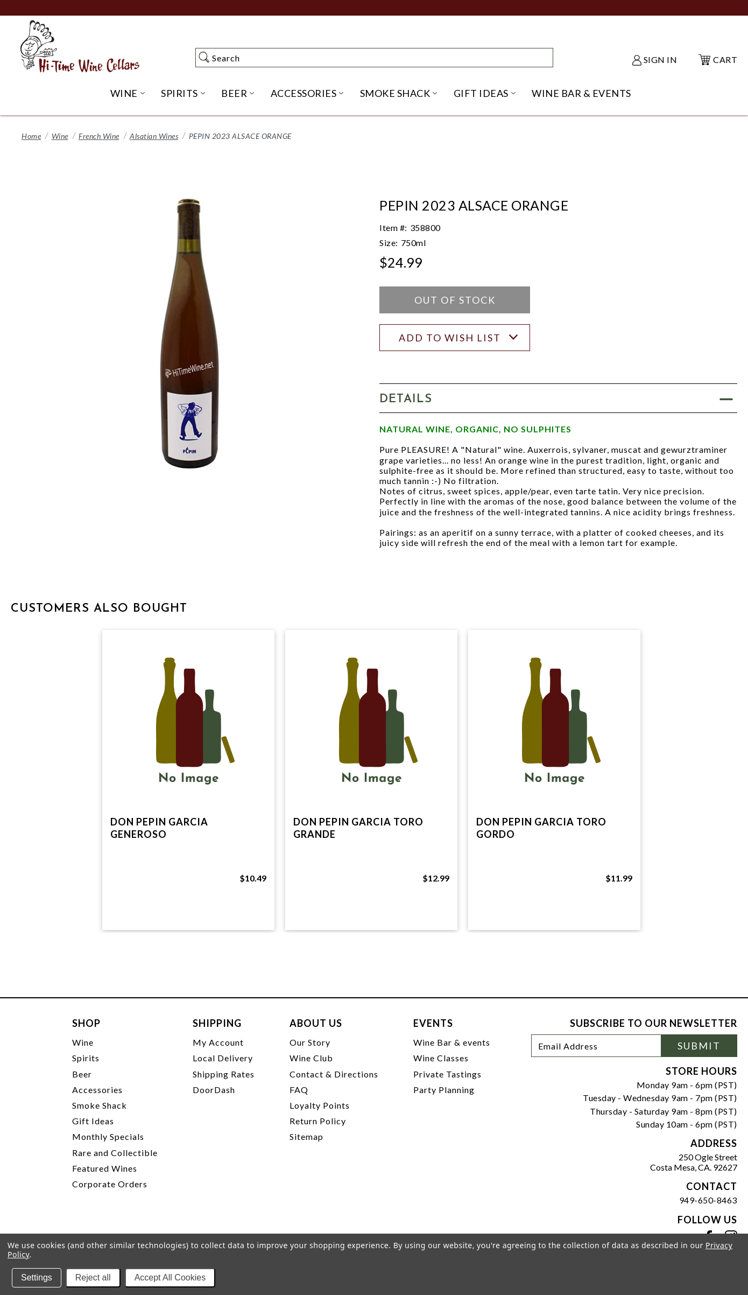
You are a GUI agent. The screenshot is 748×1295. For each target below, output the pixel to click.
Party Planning (444, 1089)
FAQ (299, 1089)
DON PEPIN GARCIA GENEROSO (159, 828)
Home (31, 136)
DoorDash (214, 1089)
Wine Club (311, 1058)
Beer (82, 1074)
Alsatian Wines (154, 136)
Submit (699, 1046)
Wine (60, 136)
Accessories (97, 1089)
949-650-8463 (708, 1200)
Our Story (310, 1042)
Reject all (93, 1277)
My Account (218, 1042)
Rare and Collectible (115, 1152)
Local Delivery (223, 1058)
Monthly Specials (108, 1136)
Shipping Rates (224, 1074)
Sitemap (306, 1136)
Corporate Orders (109, 1184)
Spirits (86, 1058)
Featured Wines (104, 1168)
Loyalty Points (320, 1105)
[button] (558, 398)
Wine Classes (441, 1058)
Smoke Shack (99, 1105)
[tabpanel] (188, 780)
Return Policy (318, 1121)
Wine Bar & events (451, 1042)
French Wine (99, 136)
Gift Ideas (93, 1121)
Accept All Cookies (170, 1277)
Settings (36, 1277)
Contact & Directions (334, 1074)
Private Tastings (447, 1074)
